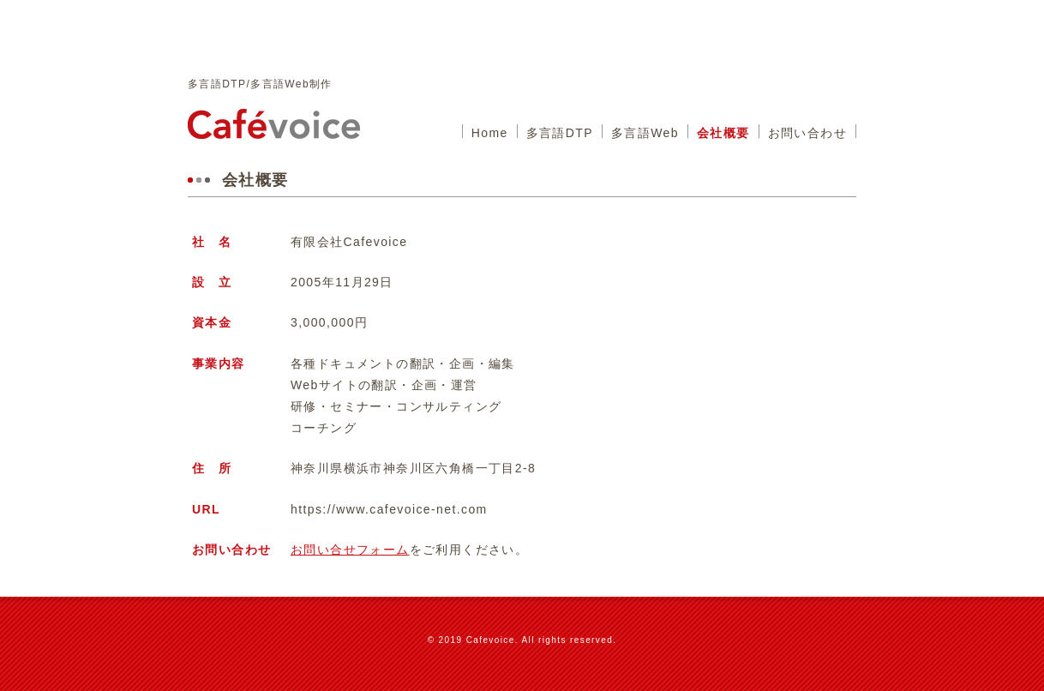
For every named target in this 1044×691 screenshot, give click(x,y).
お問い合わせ (807, 133)
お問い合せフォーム (350, 549)
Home (489, 133)
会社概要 (723, 133)
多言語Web (645, 133)
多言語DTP (559, 133)
